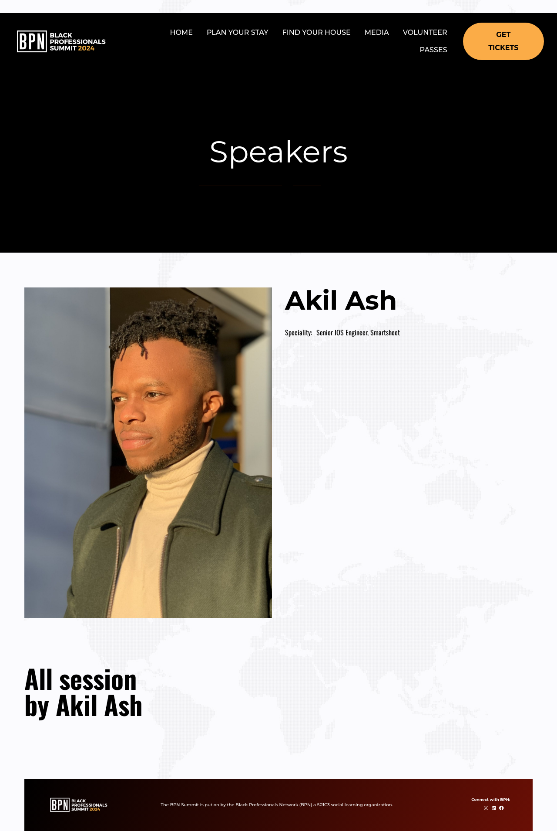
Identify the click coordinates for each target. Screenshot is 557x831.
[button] (503, 41)
